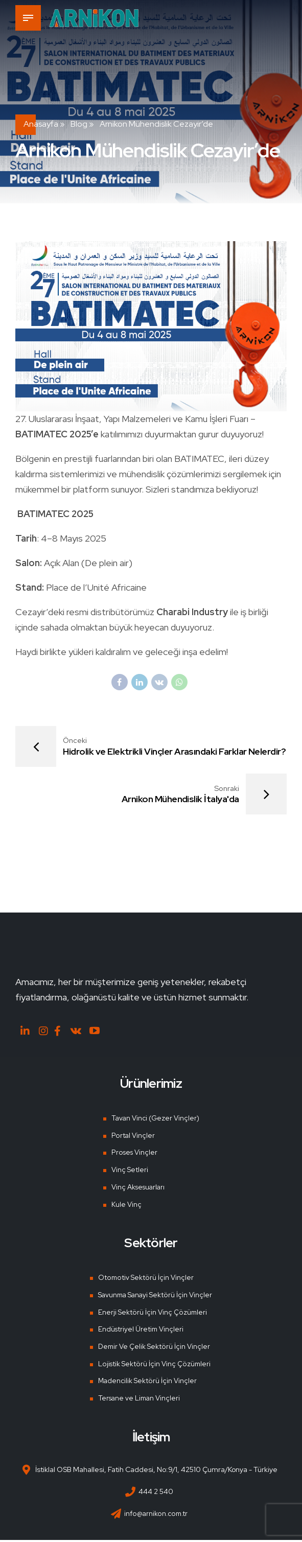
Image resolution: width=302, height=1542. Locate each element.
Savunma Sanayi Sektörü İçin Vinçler (155, 1296)
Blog (79, 124)
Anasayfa (41, 124)
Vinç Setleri (128, 1171)
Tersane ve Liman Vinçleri (138, 1400)
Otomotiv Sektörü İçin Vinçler (144, 1279)
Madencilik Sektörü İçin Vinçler (146, 1382)
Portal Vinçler (131, 1137)
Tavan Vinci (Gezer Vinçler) (155, 1120)
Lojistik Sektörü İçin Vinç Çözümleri (153, 1365)
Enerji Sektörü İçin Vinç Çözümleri (151, 1314)
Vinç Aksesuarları (138, 1189)
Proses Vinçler (133, 1154)
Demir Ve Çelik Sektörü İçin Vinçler (153, 1348)
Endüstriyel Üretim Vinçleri (140, 1331)
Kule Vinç (124, 1206)
